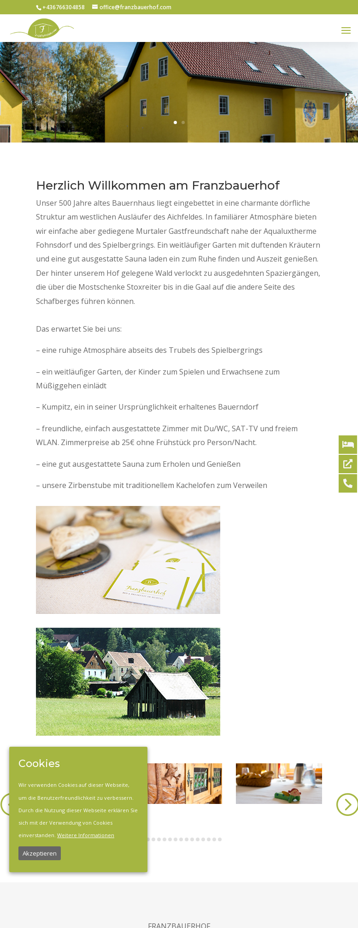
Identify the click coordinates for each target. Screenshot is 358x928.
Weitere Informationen (85, 835)
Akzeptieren (40, 853)
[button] (148, 839)
